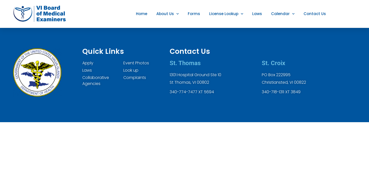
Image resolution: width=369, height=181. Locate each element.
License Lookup (226, 14)
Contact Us (315, 13)
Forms (194, 13)
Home (141, 13)
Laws (257, 13)
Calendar (282, 14)
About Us (167, 14)
